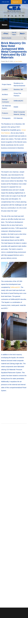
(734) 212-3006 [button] (5, 1)
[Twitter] (8, 15)
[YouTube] (15, 15)
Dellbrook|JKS (15, 287)
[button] (16, 2)
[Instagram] (23, 15)
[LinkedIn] (12, 15)
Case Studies (18, 61)
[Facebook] (5, 15)
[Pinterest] (19, 15)
